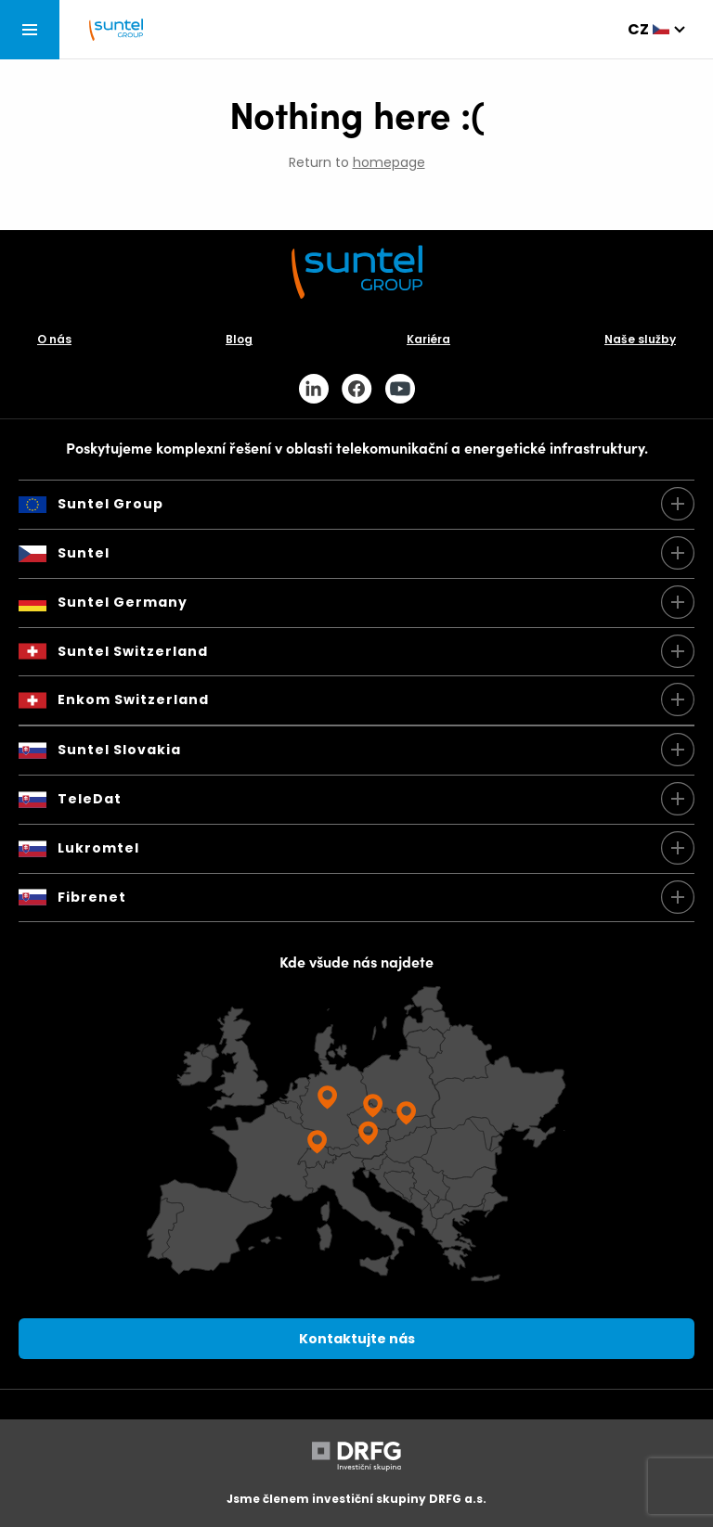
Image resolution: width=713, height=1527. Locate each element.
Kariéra (428, 339)
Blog (239, 339)
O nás (54, 339)
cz (638, 29)
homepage (389, 162)
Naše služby (640, 339)
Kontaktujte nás (357, 1338)
